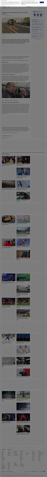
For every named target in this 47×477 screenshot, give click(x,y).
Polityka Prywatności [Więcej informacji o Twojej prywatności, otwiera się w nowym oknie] (3, 5)
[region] (23, 3)
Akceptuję (42, 2)
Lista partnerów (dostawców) (23, 4)
